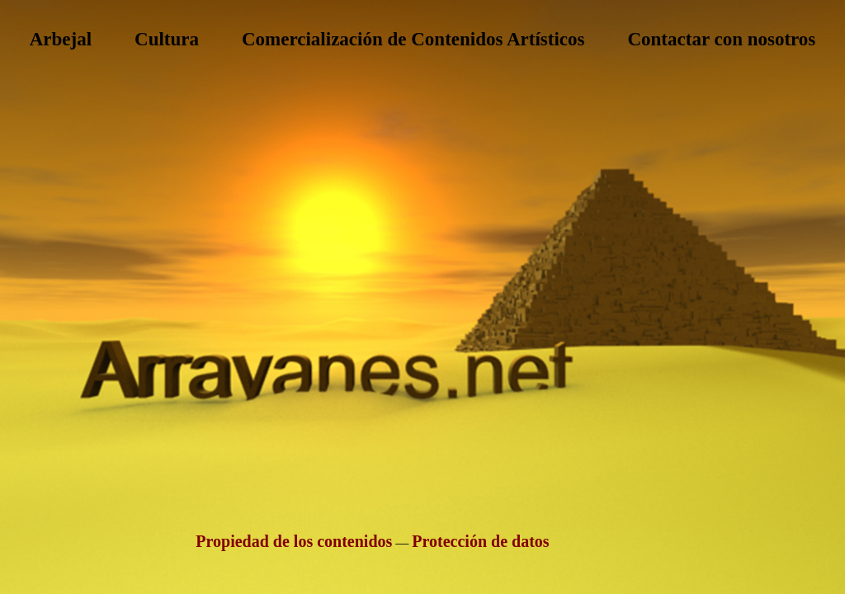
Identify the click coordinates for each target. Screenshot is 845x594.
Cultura (167, 39)
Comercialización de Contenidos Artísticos (413, 39)
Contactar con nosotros (721, 39)
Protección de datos (480, 541)
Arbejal (61, 39)
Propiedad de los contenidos (294, 541)
